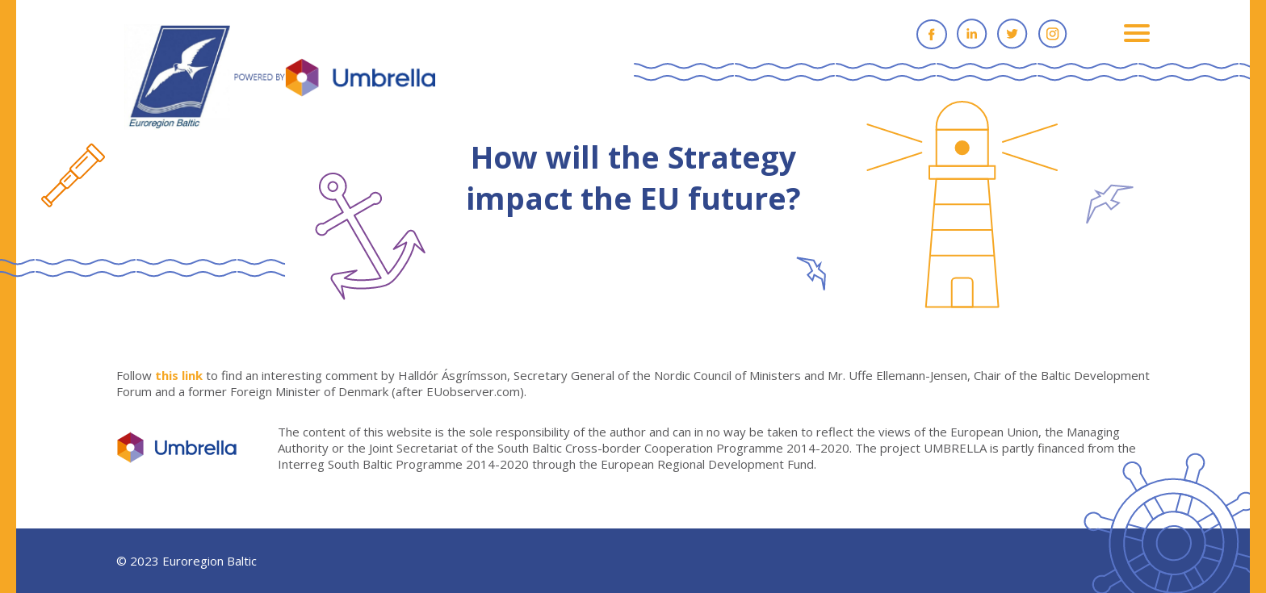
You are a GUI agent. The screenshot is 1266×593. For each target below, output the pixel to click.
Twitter (1012, 34)
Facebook (932, 34)
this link (179, 375)
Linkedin (972, 34)
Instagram (1053, 34)
